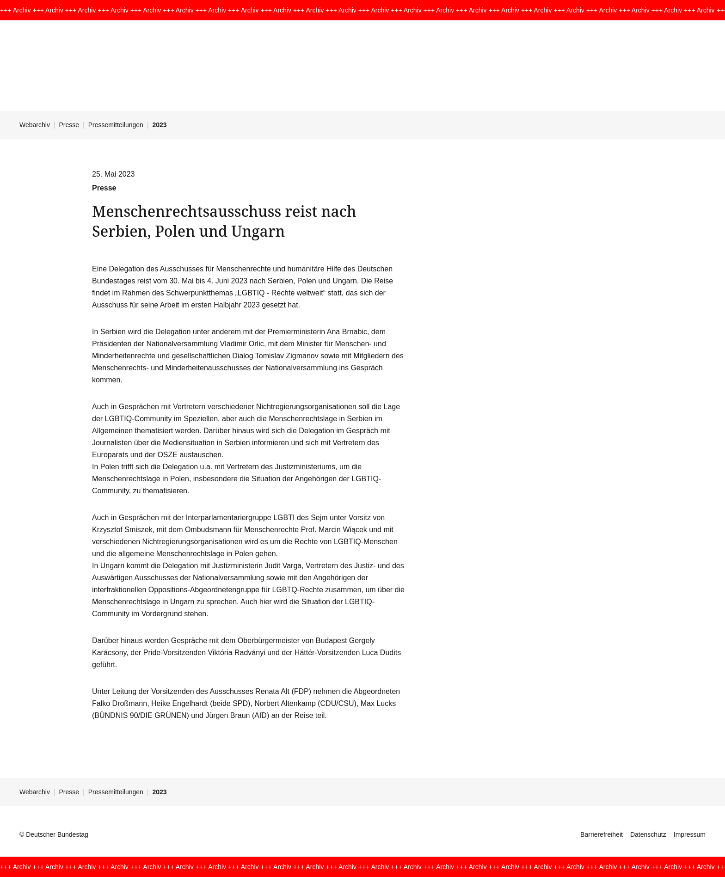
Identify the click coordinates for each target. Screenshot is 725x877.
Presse (69, 125)
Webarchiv (34, 125)
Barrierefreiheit (601, 834)
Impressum (690, 834)
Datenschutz (648, 834)
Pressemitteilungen (115, 125)
